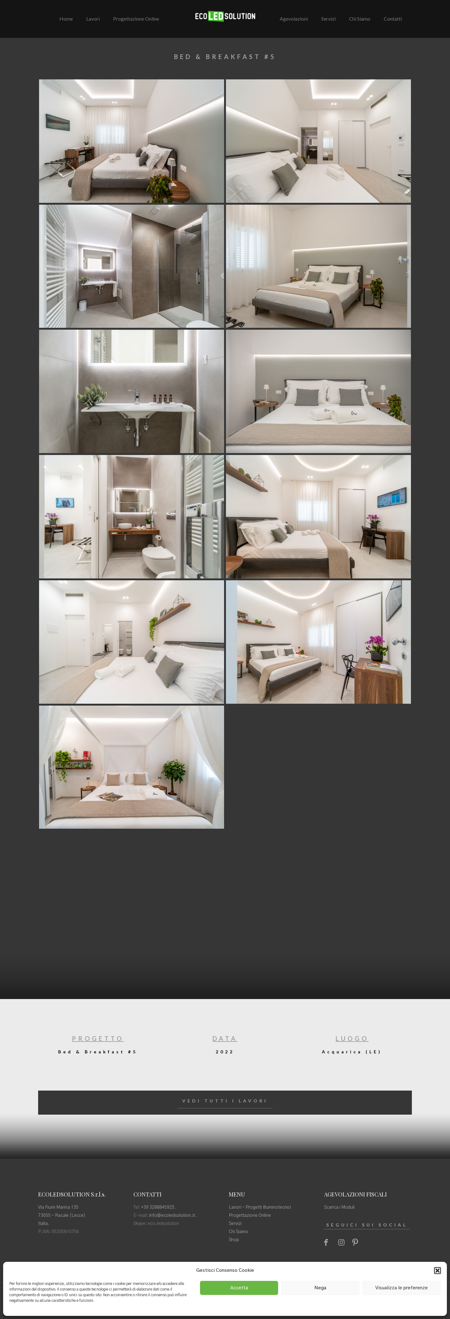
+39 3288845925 (157, 1207)
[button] (437, 1270)
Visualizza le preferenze (401, 1288)
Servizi (235, 1224)
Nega (320, 1288)
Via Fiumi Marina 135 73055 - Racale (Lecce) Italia (61, 1215)
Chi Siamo (238, 1232)
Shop (234, 1240)
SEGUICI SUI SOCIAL (367, 1224)
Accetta (239, 1288)
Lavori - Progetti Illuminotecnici (260, 1207)
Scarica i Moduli (339, 1207)
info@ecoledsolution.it (172, 1215)
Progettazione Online (250, 1215)
